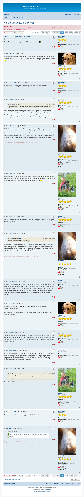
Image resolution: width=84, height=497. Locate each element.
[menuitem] (6, 14)
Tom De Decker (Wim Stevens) (18, 23)
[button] (42, 32)
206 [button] (70, 33)
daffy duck (61, 153)
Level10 (60, 280)
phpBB (36, 487)
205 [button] (66, 33)
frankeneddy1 (62, 36)
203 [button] (58, 33)
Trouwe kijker (61, 350)
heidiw (60, 99)
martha (12, 104)
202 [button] (54, 33)
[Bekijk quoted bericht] (20, 105)
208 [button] (76, 33)
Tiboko (60, 65)
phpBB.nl (48, 489)
